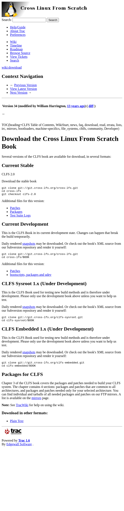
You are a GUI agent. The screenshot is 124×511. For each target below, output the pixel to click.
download (15, 67)
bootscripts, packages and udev (30, 278)
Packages (16, 213)
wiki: (5, 67)
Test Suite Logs (20, 217)
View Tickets (18, 56)
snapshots (28, 245)
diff (90, 106)
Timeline (16, 45)
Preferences (18, 34)
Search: (7, 20)
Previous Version (25, 85)
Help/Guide (18, 27)
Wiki (13, 42)
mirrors (36, 403)
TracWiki (22, 410)
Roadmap (16, 49)
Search (14, 60)
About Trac (17, 31)
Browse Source (20, 53)
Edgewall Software (19, 450)
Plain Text (17, 426)
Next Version (18, 92)
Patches (15, 210)
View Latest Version (23, 89)
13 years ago (75, 106)
